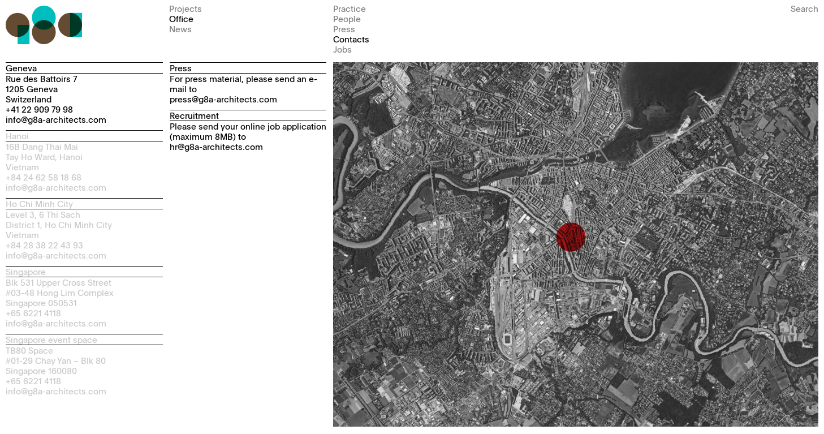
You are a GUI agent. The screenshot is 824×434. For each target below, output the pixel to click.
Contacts (351, 39)
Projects (185, 8)
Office (181, 18)
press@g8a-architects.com (223, 99)
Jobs (342, 49)
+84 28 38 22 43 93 (44, 245)
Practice (349, 8)
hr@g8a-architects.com (216, 146)
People (347, 18)
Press (344, 29)
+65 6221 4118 (33, 313)
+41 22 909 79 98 (39, 109)
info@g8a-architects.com (56, 119)
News (180, 29)
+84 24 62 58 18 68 (43, 177)
